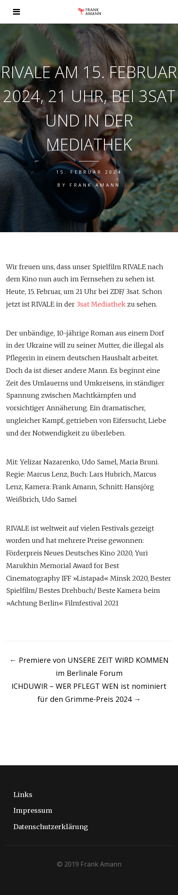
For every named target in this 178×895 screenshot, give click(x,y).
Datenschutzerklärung (50, 827)
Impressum (32, 810)
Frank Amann (95, 185)
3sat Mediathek (101, 304)
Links (23, 794)
